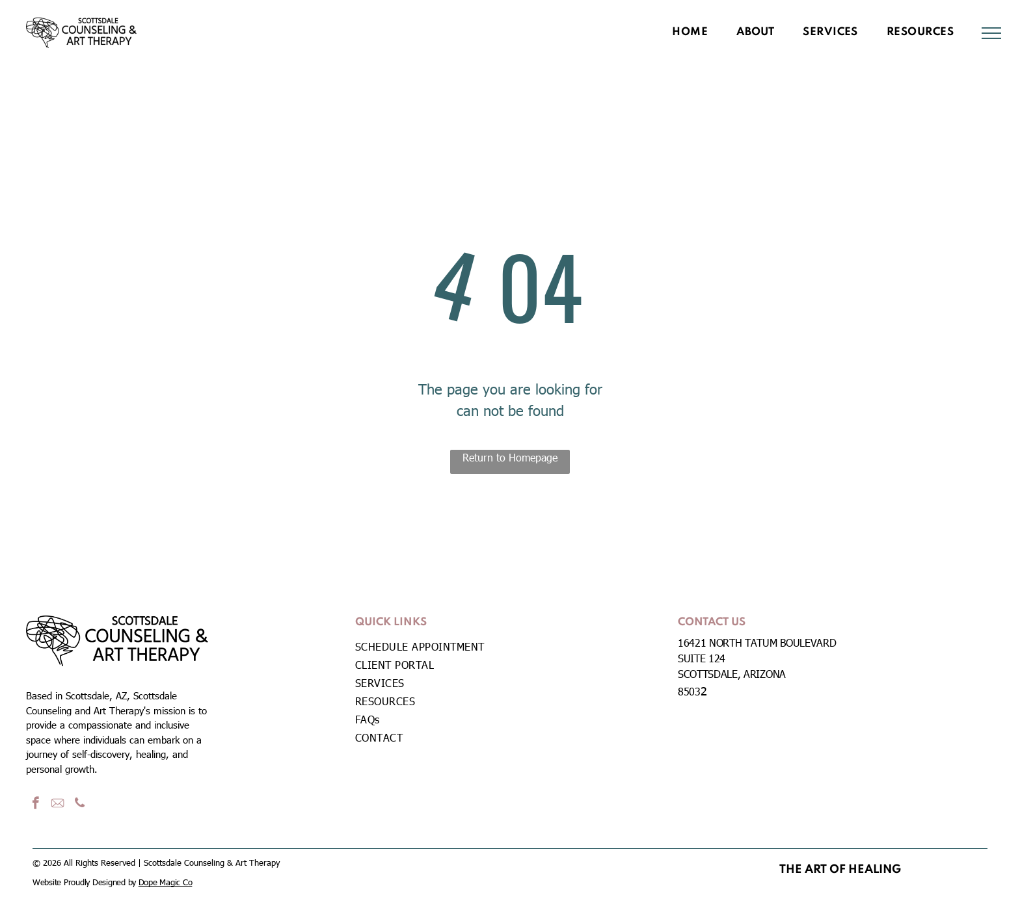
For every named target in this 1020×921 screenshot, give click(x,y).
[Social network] (57, 805)
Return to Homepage (510, 457)
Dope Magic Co (166, 882)
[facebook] (35, 805)
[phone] (79, 805)
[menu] (991, 33)
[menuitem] (690, 32)
